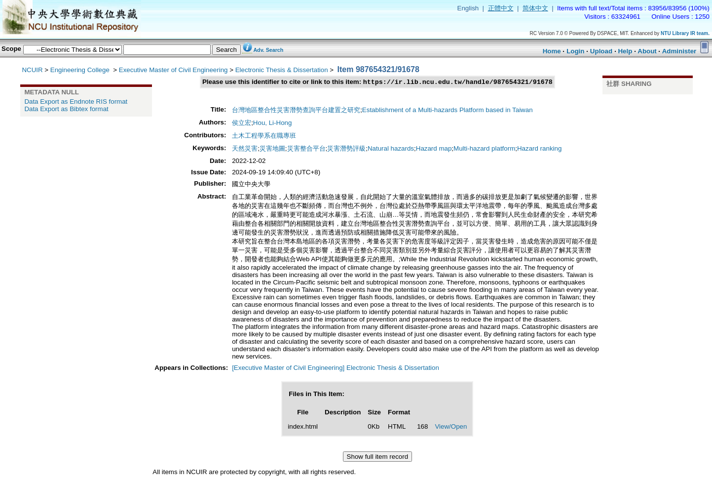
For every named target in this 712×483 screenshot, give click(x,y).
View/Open (451, 427)
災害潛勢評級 (346, 149)
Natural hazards (391, 149)
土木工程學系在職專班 (264, 136)
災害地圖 (272, 149)
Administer (679, 51)
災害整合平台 (306, 149)
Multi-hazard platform (484, 149)
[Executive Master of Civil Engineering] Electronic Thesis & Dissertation (335, 368)
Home (552, 51)
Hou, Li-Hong (272, 123)
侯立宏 (241, 123)
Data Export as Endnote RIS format (75, 101)
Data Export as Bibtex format (66, 109)
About (647, 51)
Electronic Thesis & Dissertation (281, 70)
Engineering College (81, 70)
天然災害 (245, 149)
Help (625, 51)
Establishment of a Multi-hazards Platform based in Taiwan (447, 111)
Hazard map (434, 149)
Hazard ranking (539, 149)
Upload (601, 51)
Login (575, 51)
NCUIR (32, 70)
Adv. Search (268, 50)
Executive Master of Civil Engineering (173, 70)
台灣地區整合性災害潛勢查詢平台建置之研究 (296, 111)
